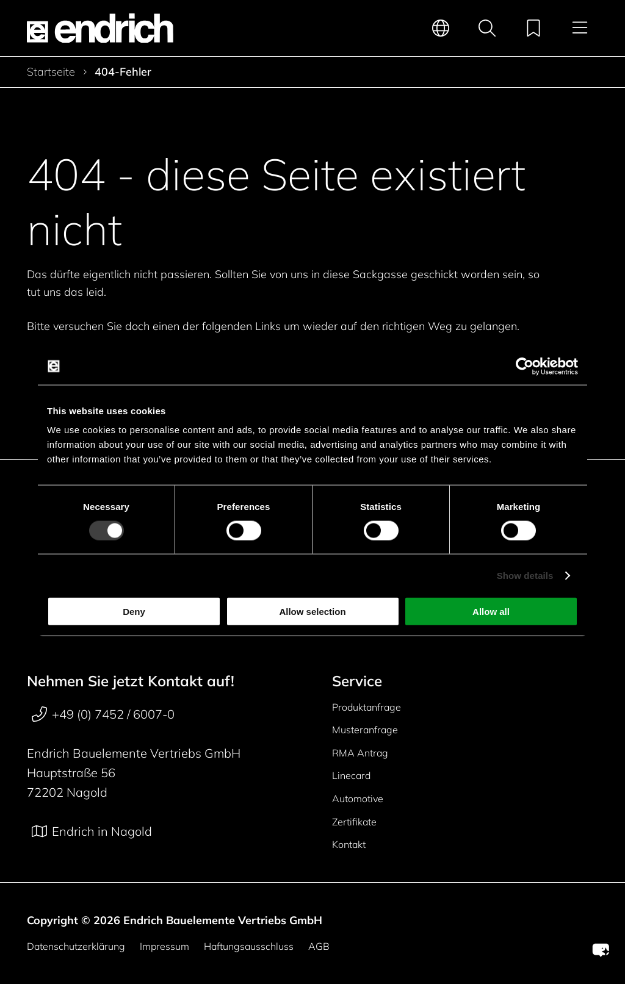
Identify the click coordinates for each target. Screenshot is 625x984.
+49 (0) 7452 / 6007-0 (103, 714)
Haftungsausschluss (249, 946)
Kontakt (349, 844)
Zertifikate (354, 822)
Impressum (164, 946)
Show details (525, 575)
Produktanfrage (366, 707)
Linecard (351, 775)
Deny (134, 611)
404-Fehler (123, 71)
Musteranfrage (365, 730)
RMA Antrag (360, 753)
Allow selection (312, 611)
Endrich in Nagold (92, 831)
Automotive (357, 798)
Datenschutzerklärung (76, 946)
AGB (319, 946)
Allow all (491, 611)
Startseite (51, 71)
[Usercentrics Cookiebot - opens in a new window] (524, 366)
